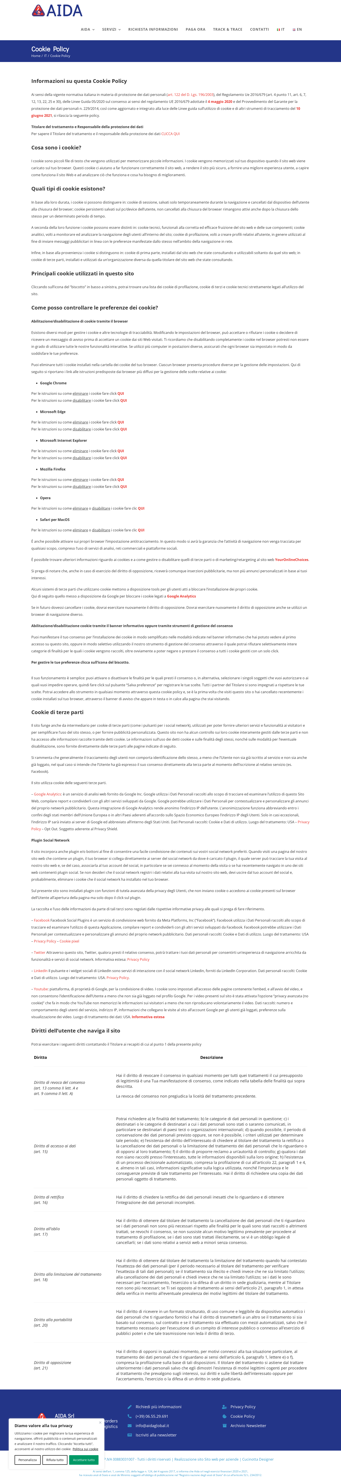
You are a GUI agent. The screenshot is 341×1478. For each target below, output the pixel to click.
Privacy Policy (45, 941)
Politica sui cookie (85, 1449)
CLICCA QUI (170, 133)
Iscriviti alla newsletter (156, 1435)
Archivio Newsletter (248, 1425)
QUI (120, 393)
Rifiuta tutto (55, 1460)
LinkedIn (41, 970)
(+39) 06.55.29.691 (152, 1416)
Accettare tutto (84, 1460)
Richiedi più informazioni (159, 1406)
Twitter (39, 952)
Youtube (41, 989)
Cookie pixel (69, 941)
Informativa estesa (148, 1016)
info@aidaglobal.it (152, 1425)
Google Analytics (181, 596)
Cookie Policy (243, 1416)
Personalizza (27, 1460)
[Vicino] (100, 1422)
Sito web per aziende (221, 1459)
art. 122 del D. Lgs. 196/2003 (190, 94)
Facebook (42, 920)
